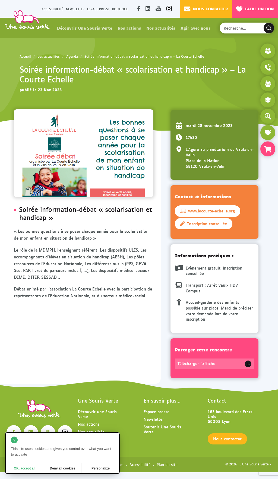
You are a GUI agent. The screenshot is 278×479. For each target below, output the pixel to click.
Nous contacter (206, 8)
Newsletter (75, 8)
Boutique (120, 8)
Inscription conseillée (203, 224)
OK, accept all (24, 468)
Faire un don (255, 8)
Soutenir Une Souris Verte (162, 429)
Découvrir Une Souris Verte (84, 27)
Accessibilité (52, 8)
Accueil (25, 56)
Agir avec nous (195, 27)
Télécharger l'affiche (196, 363)
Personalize (100, 468)
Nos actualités (160, 27)
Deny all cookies (62, 468)
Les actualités (48, 56)
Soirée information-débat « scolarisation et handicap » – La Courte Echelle (144, 56)
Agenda (72, 56)
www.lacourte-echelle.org (207, 211)
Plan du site (167, 464)
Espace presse (98, 8)
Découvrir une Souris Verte (97, 413)
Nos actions (129, 27)
